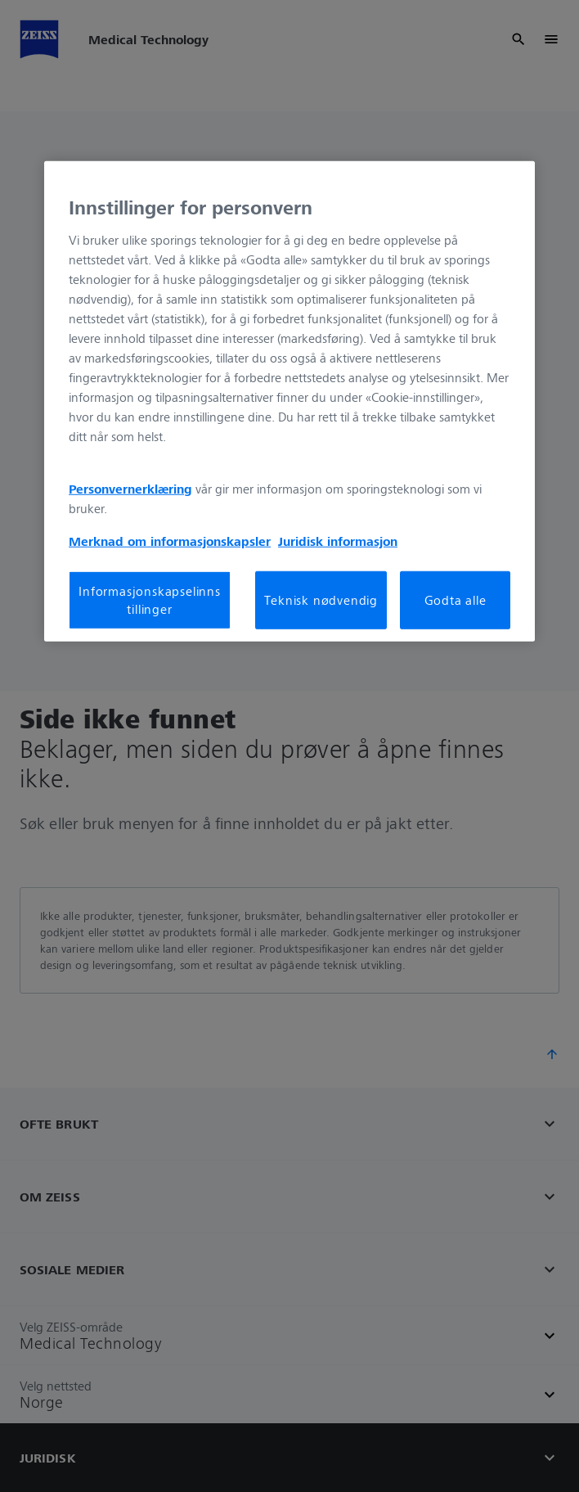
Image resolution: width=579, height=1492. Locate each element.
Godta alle (455, 600)
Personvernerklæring (130, 489)
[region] (289, 401)
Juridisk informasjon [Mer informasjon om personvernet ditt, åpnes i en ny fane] (337, 541)
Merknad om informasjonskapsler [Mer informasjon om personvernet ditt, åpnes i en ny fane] (170, 541)
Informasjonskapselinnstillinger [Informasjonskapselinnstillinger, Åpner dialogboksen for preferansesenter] (150, 600)
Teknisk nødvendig (321, 600)
